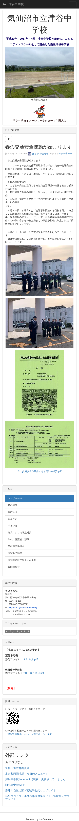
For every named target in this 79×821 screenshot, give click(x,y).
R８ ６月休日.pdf (33, 673)
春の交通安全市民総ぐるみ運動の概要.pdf (39, 471)
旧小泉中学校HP (15, 785)
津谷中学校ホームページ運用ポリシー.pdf (29, 734)
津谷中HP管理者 (38, 153)
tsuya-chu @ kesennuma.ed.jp (23, 607)
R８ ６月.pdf (31, 659)
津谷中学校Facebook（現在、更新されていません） (36, 779)
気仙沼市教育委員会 (17, 768)
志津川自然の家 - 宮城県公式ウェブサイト (30, 790)
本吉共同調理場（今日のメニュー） (26, 773)
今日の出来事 (65, 153)
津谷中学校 (16, 4)
